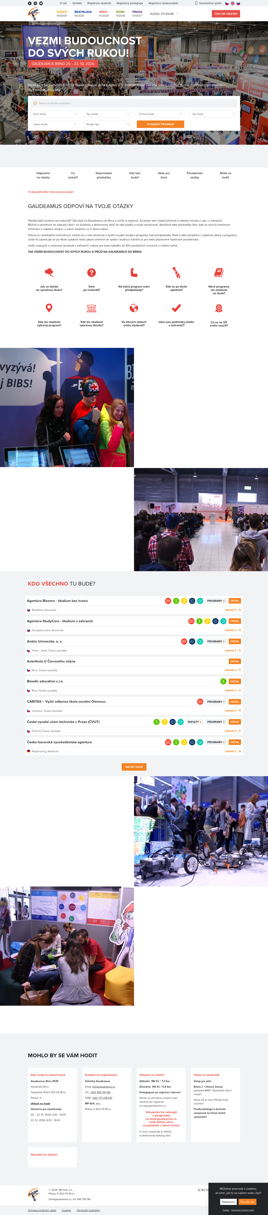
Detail (235, 601)
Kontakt (77, 3)
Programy (214, 601)
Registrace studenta (99, 3)
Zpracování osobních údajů (242, 1210)
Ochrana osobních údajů (42, 1210)
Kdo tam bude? (135, 175)
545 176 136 (83, 1199)
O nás (63, 3)
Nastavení (228, 1202)
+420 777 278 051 (102, 1098)
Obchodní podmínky (88, 1210)
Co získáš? (73, 175)
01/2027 (137, 14)
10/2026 (83, 14)
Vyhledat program (160, 124)
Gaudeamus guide (208, 3)
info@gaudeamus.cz (103, 1087)
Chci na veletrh (226, 14)
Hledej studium (162, 14)
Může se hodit (225, 175)
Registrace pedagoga (130, 3)
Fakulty (193, 722)
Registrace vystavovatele (163, 3)
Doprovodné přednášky (104, 175)
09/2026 (62, 14)
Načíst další (134, 767)
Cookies (226, 1210)
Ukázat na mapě (40, 1103)
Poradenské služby (195, 175)
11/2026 (120, 14)
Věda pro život (164, 175)
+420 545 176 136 (100, 1092)
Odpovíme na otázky (43, 175)
